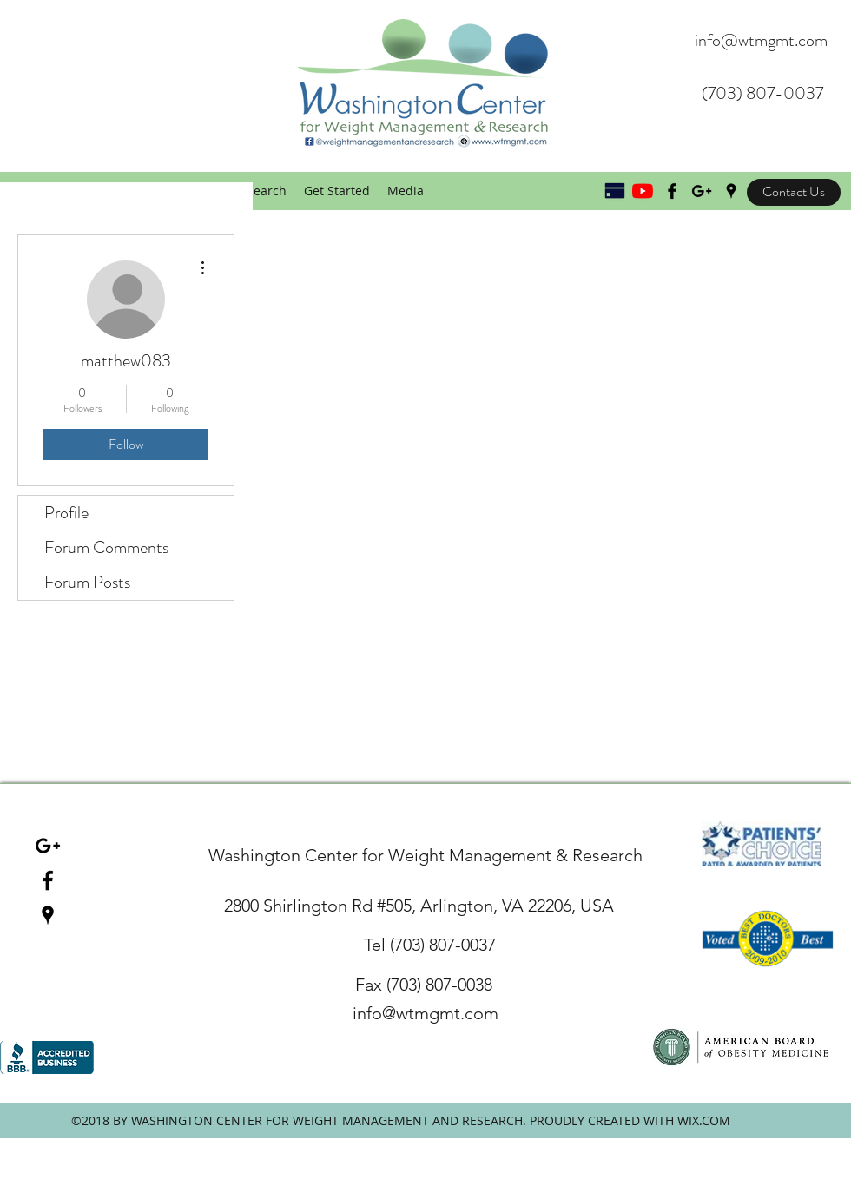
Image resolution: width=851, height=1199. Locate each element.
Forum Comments (106, 547)
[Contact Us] (794, 192)
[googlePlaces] (731, 191)
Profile (66, 512)
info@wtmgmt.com (761, 40)
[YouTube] (642, 191)
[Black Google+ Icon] (701, 191)
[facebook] (48, 880)
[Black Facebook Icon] (672, 191)
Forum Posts (87, 582)
